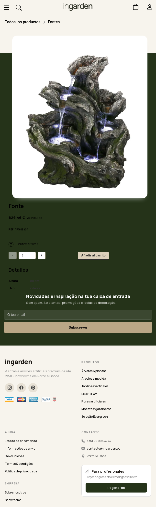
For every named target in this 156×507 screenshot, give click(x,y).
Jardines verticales (94, 386)
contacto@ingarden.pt (103, 448)
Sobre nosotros (15, 492)
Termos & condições (19, 464)
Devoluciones (14, 456)
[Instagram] (9, 387)
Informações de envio (20, 448)
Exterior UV (89, 394)
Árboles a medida (93, 378)
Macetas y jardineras (96, 409)
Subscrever (78, 327)
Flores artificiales (93, 401)
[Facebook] (21, 387)
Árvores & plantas (93, 371)
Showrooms (13, 500)
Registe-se (116, 487)
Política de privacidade (21, 471)
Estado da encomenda (21, 441)
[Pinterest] (33, 387)
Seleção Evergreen (94, 416)
